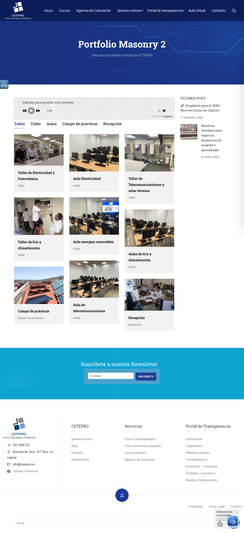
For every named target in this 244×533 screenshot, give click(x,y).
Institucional (194, 441)
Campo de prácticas (80, 125)
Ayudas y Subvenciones (201, 482)
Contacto (218, 11)
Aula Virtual (196, 11)
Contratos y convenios (200, 475)
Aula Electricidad (87, 180)
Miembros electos (198, 455)
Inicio (48, 11)
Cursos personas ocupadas (143, 448)
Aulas (52, 125)
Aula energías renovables (93, 244)
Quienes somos (129, 11)
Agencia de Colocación (93, 11)
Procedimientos (196, 462)
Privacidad (195, 509)
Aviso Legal (217, 509)
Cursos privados (136, 455)
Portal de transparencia (164, 11)
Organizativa (194, 448)
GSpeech (168, 118)
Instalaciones (80, 462)
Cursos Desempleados (140, 441)
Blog (74, 448)
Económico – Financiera (201, 469)
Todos (19, 125)
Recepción (112, 125)
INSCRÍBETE (145, 379)
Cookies (236, 509)
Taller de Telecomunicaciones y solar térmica (146, 186)
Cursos (64, 11)
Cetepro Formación (22, 473)
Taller (35, 125)
